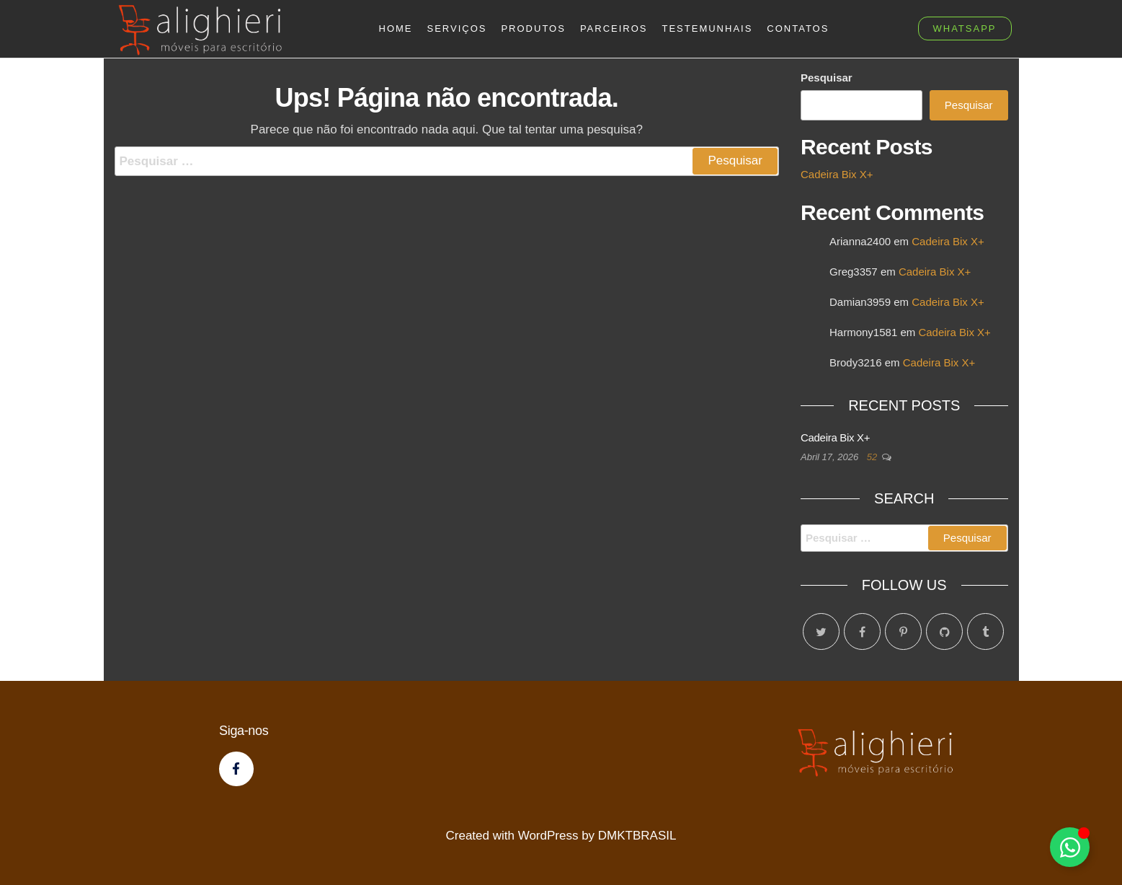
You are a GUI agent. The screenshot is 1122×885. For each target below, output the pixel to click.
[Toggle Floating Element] (1070, 847)
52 (873, 457)
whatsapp (965, 28)
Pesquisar (826, 77)
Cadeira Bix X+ (837, 174)
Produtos (533, 28)
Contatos (798, 28)
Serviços (457, 28)
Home (396, 28)
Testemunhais (707, 28)
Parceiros (614, 28)
